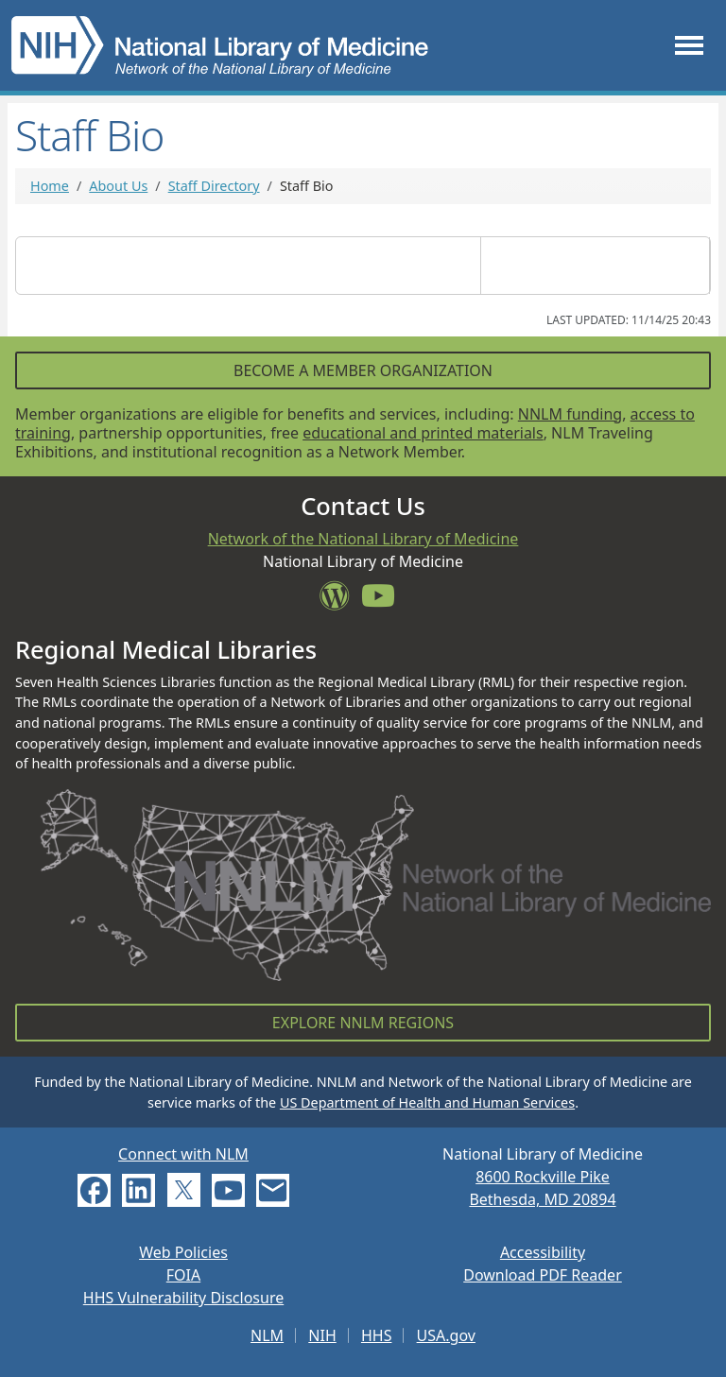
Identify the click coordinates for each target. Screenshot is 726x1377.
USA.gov (446, 1335)
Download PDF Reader (542, 1275)
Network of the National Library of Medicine (363, 538)
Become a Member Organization (363, 370)
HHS (376, 1335)
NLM (267, 1335)
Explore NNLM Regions (363, 1022)
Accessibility (542, 1252)
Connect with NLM (183, 1154)
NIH (322, 1335)
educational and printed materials (423, 432)
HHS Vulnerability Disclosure (183, 1297)
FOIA (183, 1275)
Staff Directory (214, 186)
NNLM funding (570, 414)
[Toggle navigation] (689, 45)
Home (49, 186)
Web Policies (183, 1252)
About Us (118, 186)
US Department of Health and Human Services (427, 1102)
